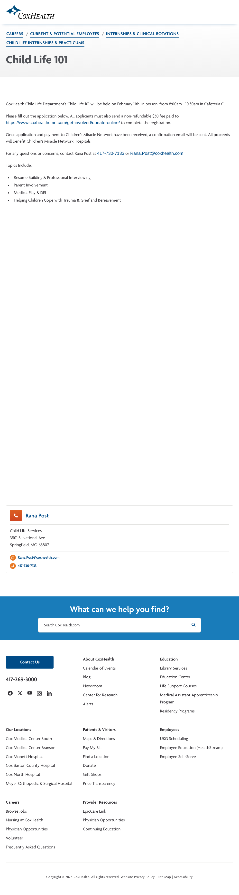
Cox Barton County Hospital (30, 765)
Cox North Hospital (23, 774)
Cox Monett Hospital (24, 756)
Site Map (164, 877)
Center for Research (100, 695)
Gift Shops (92, 774)
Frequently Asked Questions (30, 847)
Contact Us (30, 662)
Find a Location (96, 756)
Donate (89, 765)
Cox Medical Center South (29, 738)
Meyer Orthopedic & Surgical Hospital (39, 783)
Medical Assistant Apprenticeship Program (189, 698)
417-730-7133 (110, 153)
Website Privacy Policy (138, 877)
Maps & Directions (99, 738)
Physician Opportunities (27, 829)
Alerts (88, 704)
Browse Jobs (16, 811)
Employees (169, 729)
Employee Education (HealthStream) (191, 747)
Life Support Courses (178, 686)
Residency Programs (177, 711)
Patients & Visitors (99, 729)
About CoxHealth (98, 659)
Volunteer (14, 838)
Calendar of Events (99, 668)
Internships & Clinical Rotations (142, 33)
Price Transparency (99, 783)
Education (169, 659)
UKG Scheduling (174, 738)
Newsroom (92, 686)
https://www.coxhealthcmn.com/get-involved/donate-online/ (63, 122)
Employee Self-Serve (178, 756)
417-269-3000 (21, 679)
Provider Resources (100, 802)
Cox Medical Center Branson (30, 747)
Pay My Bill (92, 747)
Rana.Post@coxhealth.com (156, 153)
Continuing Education (102, 829)
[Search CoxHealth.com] (119, 625)
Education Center (175, 677)
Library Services (173, 668)
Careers (14, 33)
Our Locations (18, 729)
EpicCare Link (94, 811)
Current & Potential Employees (64, 33)
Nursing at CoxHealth (24, 820)
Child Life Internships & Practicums (45, 42)
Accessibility (183, 877)
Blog (87, 677)
